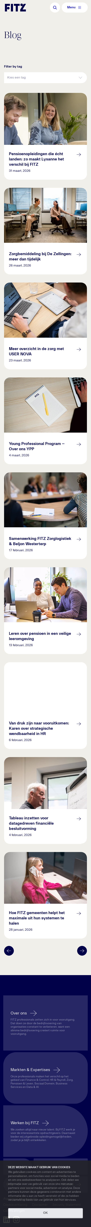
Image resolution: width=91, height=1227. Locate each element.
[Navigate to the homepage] (15, 7)
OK (45, 1213)
